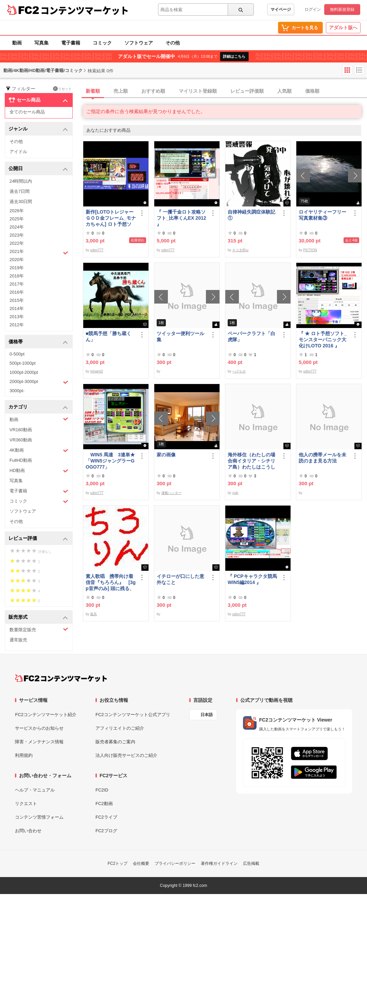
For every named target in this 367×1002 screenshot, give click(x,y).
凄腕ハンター (171, 493)
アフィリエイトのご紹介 (119, 728)
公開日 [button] (38, 169)
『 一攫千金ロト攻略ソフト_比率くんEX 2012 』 (181, 218)
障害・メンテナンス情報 (39, 741)
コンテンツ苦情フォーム (39, 817)
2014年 (17, 308)
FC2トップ (118, 863)
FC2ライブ (106, 817)
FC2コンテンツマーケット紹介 (45, 714)
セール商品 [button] (38, 100)
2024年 (17, 227)
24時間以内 (21, 181)
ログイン (312, 9)
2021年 (39, 252)
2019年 (17, 267)
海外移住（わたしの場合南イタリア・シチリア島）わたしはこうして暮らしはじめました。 (251, 461)
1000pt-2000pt (24, 372)
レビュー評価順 (247, 91)
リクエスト (26, 803)
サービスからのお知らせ (39, 728)
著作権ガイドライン (219, 863)
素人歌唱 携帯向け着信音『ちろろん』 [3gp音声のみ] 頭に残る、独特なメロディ (111, 582)
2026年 (17, 210)
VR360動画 (21, 439)
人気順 (284, 91)
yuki (235, 493)
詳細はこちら (234, 56)
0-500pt (17, 354)
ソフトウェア (138, 42)
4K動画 (39, 450)
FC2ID (101, 790)
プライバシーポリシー (175, 863)
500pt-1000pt (23, 363)
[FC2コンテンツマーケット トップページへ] (61, 678)
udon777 (96, 250)
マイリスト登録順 (198, 91)
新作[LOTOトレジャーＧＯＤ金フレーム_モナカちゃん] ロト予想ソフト (111, 218)
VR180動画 (21, 429)
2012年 (17, 324)
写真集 (41, 42)
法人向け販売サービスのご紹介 (126, 755)
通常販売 (18, 639)
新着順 (93, 91)
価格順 (312, 91)
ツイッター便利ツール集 (180, 336)
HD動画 (39, 471)
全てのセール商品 (27, 111)
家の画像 (166, 454)
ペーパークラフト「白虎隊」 (251, 336)
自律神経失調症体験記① (251, 215)
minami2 (96, 371)
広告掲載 (251, 863)
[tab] (225, 91)
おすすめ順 (153, 91)
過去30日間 (21, 201)
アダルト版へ (343, 27)
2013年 (17, 316)
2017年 (17, 284)
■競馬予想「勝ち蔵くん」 (108, 336)
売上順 (120, 91)
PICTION (310, 250)
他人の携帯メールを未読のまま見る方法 (322, 457)
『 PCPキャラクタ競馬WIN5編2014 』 (252, 579)
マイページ (280, 9)
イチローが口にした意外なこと (180, 579)
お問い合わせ (28, 830)
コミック (102, 42)
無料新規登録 (342, 9)
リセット (62, 88)
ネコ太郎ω (240, 250)
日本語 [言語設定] (206, 714)
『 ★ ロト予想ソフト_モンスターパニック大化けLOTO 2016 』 (323, 339)
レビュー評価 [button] (38, 538)
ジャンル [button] (38, 129)
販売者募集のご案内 (115, 741)
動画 (17, 42)
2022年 (17, 243)
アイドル (18, 151)
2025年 (17, 218)
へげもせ (239, 371)
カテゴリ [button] (38, 407)
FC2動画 (104, 803)
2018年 (17, 275)
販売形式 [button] (38, 617)
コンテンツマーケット (84, 10)
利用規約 (24, 755)
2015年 (17, 300)
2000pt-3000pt (39, 382)
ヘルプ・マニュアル (35, 790)
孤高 (93, 614)
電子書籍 (70, 42)
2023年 (17, 235)
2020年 (17, 259)
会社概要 (141, 863)
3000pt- (17, 390)
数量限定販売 (39, 629)
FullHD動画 (21, 460)
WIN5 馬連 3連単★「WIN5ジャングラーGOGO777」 (110, 461)
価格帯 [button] (38, 342)
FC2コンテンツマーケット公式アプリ (132, 714)
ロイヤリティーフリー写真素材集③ (322, 215)
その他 (172, 42)
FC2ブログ (106, 830)
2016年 (17, 292)
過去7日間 (20, 191)
